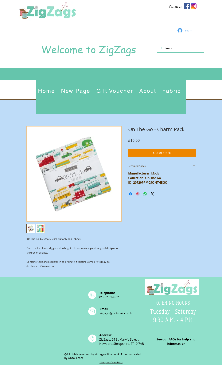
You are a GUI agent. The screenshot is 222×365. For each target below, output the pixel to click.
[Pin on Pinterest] (138, 194)
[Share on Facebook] (130, 194)
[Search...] (180, 48)
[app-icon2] (194, 6)
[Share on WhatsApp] (145, 194)
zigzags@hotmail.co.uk (116, 313)
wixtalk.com (75, 358)
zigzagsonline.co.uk (107, 354)
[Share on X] (152, 194)
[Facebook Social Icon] (187, 6)
